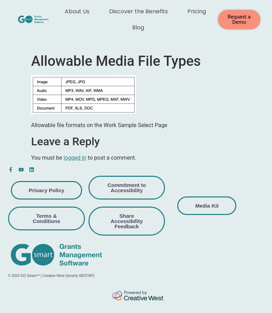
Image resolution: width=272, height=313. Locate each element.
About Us (77, 11)
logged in (75, 157)
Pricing (196, 11)
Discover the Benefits (138, 11)
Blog (138, 27)
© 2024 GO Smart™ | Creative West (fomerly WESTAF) (51, 276)
